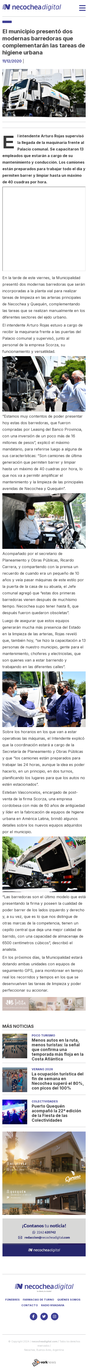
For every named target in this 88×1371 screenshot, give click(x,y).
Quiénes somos (68, 1299)
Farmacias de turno (38, 1299)
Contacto (29, 1305)
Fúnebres (12, 1299)
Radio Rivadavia (52, 1305)
